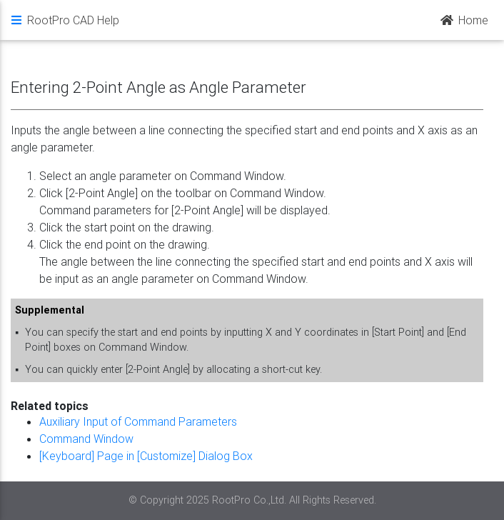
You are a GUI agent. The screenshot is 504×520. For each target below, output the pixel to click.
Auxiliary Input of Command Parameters (138, 421)
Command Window (86, 438)
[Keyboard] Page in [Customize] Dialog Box (146, 456)
